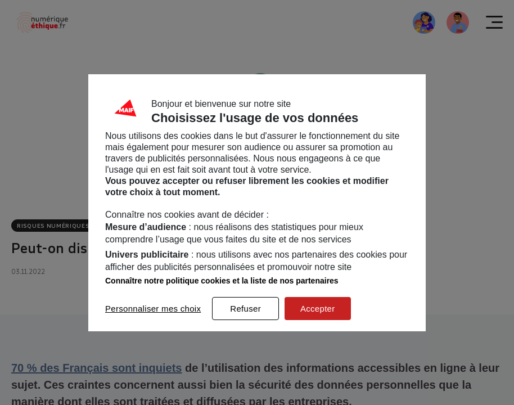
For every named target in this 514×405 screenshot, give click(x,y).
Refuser (245, 308)
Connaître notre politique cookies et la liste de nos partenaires (222, 280)
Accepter (317, 308)
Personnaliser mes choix (153, 308)
